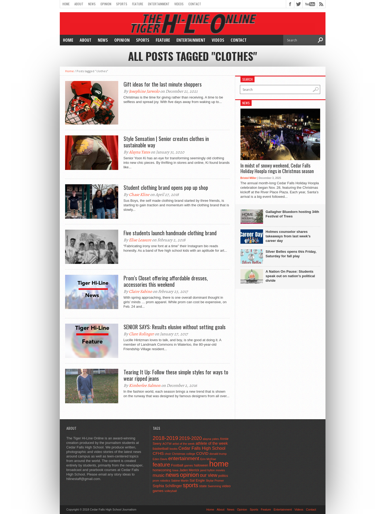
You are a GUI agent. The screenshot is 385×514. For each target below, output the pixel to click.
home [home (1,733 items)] (219, 463)
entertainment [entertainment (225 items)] (183, 458)
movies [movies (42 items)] (220, 470)
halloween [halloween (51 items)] (201, 465)
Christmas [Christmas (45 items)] (178, 453)
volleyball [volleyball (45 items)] (170, 490)
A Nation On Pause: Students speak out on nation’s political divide (290, 275)
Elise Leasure (140, 240)
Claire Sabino (140, 291)
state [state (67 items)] (203, 486)
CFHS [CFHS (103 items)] (158, 453)
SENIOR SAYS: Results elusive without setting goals (175, 327)
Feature (137, 4)
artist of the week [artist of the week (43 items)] (183, 443)
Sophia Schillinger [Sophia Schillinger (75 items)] (167, 486)
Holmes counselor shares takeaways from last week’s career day (288, 236)
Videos (179, 4)
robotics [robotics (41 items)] (165, 480)
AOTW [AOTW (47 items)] (166, 443)
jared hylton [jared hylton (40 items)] (207, 470)
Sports (121, 4)
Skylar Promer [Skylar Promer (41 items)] (215, 480)
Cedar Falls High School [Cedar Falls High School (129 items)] (202, 448)
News (92, 4)
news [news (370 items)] (172, 475)
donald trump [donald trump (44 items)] (218, 453)
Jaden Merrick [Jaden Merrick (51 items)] (189, 470)
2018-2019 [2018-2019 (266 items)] (165, 438)
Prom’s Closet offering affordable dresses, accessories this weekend (166, 281)
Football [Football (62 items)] (177, 465)
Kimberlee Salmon (144, 385)
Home (66, 4)
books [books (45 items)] (173, 448)
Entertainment (159, 4)
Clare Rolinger (141, 334)
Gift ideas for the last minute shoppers (163, 84)
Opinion (105, 4)
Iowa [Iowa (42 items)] (175, 470)
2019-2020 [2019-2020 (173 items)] (190, 438)
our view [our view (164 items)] (208, 475)
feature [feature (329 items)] (161, 464)
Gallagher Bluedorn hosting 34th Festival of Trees (292, 214)
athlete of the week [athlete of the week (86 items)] (212, 443)
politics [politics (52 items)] (223, 476)
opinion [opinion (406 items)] (189, 475)
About (78, 4)
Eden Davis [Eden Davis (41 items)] (160, 459)
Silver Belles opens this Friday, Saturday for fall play (291, 254)
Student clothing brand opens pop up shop (166, 187)
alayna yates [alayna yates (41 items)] (211, 438)
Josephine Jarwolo (144, 91)
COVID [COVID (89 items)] (202, 453)
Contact (194, 4)
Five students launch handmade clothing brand (170, 233)
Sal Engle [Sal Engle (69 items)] (197, 480)
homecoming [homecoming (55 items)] (162, 470)
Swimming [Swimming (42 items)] (214, 486)
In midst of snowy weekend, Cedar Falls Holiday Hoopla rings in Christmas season (277, 168)
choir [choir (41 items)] (168, 453)
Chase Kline (139, 195)
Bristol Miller (248, 178)
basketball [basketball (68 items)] (161, 449)
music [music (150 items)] (159, 475)
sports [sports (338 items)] (190, 485)
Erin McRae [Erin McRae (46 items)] (208, 459)
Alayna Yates (139, 152)
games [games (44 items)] (188, 465)
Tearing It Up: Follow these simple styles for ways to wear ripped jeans (176, 375)
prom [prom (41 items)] (156, 480)
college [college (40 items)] (190, 453)
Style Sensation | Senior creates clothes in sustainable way (166, 141)
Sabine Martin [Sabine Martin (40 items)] (180, 480)
